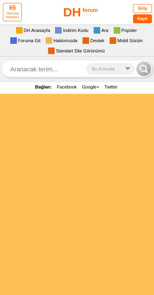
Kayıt (142, 18)
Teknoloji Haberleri (12, 12)
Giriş (142, 8)
